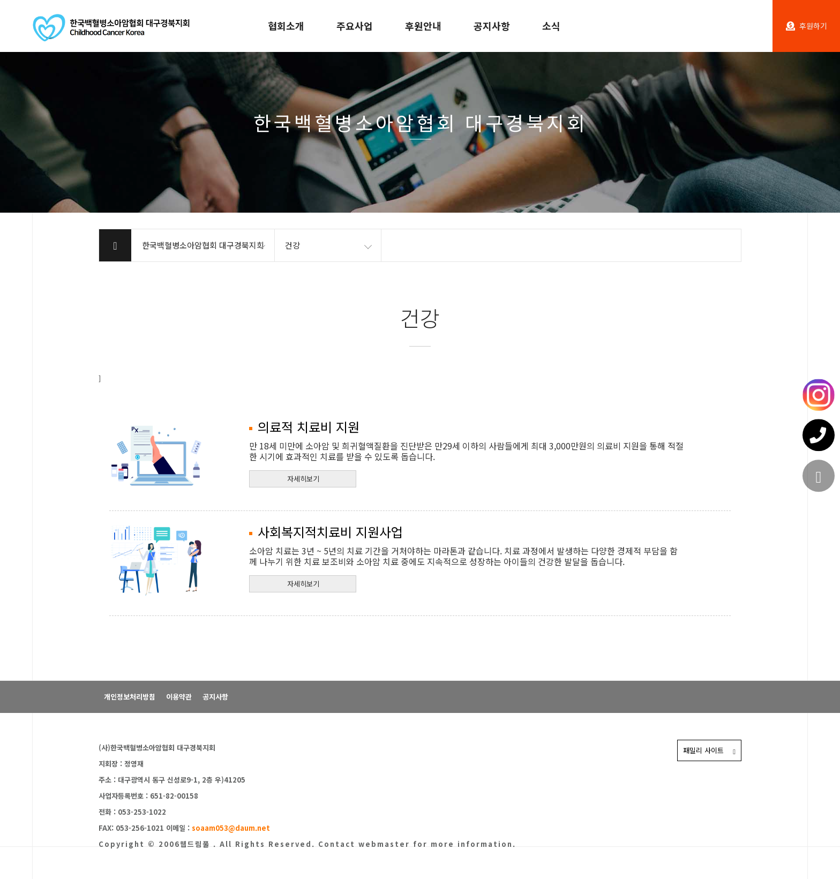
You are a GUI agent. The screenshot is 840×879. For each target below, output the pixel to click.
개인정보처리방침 (129, 697)
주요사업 (354, 26)
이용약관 (179, 697)
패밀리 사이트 (709, 750)
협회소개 (286, 26)
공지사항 (492, 26)
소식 (551, 26)
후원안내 (423, 26)
